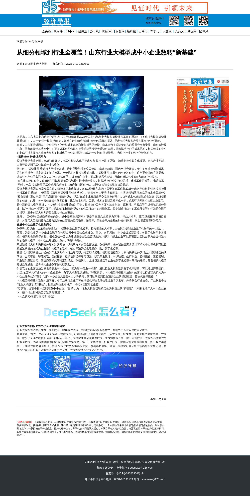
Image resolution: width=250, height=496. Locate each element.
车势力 (154, 31)
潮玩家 (191, 31)
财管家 (120, 31)
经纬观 (82, 31)
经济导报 (22, 41)
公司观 (94, 31)
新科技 (131, 31)
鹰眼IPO (107, 31)
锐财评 (58, 31)
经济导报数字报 (154, 18)
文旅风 (179, 31)
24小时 (70, 31)
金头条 (46, 31)
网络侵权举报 (153, 23)
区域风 (203, 31)
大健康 (167, 31)
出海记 (142, 31)
